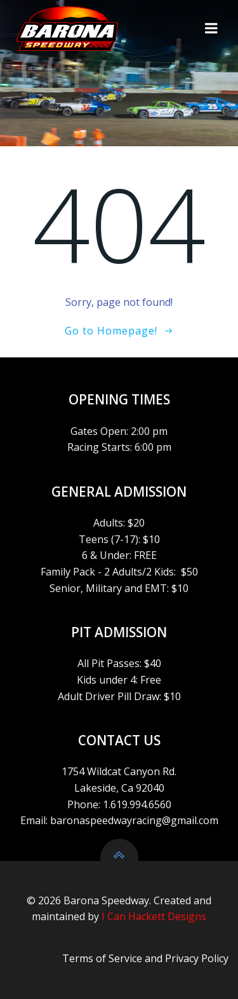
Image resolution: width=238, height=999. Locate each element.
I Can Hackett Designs (154, 916)
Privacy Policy (196, 958)
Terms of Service (102, 958)
